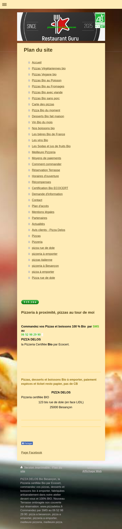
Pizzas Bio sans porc (46, 98)
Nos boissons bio (43, 128)
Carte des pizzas (43, 104)
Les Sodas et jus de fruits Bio (51, 146)
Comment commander (46, 164)
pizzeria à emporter (44, 254)
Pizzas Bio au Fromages (48, 86)
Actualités (38, 224)
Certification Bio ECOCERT (50, 188)
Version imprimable (35, 467)
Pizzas (36, 236)
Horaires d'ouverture (45, 176)
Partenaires (39, 218)
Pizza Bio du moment (46, 110)
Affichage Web (92, 471)
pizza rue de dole (43, 248)
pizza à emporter (43, 271)
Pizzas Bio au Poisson (46, 80)
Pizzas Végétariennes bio (49, 68)
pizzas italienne (42, 260)
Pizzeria (37, 242)
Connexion (94, 467)
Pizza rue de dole (43, 277)
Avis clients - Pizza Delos (48, 230)
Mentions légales (43, 212)
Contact (37, 200)
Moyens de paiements (46, 158)
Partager (27, 443)
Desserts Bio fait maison (48, 116)
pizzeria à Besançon (45, 265)
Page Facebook (31, 452)
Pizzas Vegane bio (44, 74)
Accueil (36, 62)
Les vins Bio (40, 140)
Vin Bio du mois (42, 122)
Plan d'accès (40, 206)
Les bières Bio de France (48, 134)
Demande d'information (47, 194)
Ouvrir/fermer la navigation (61, 4)
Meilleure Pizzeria (43, 152)
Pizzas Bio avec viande (47, 92)
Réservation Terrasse (46, 170)
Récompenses (41, 182)
